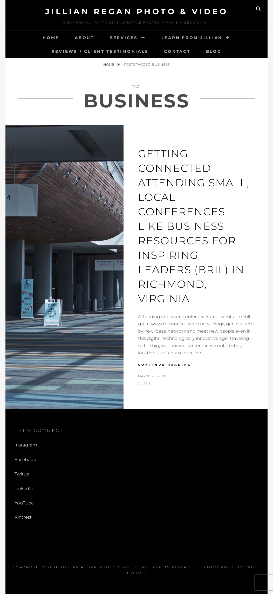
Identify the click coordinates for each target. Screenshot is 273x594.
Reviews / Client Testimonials (100, 51)
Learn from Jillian (192, 37)
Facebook (25, 459)
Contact (177, 51)
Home (51, 37)
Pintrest (23, 517)
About (84, 37)
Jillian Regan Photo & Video (136, 11)
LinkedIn (24, 488)
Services (124, 37)
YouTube (24, 502)
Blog (214, 51)
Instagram (26, 445)
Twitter (22, 473)
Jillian (144, 383)
